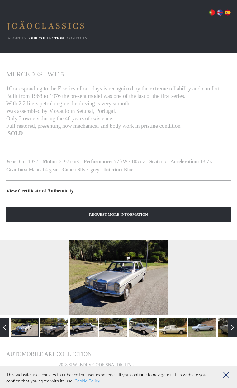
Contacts (77, 38)
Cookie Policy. (87, 381)
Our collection (46, 38)
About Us (16, 38)
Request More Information (118, 214)
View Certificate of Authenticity (40, 190)
